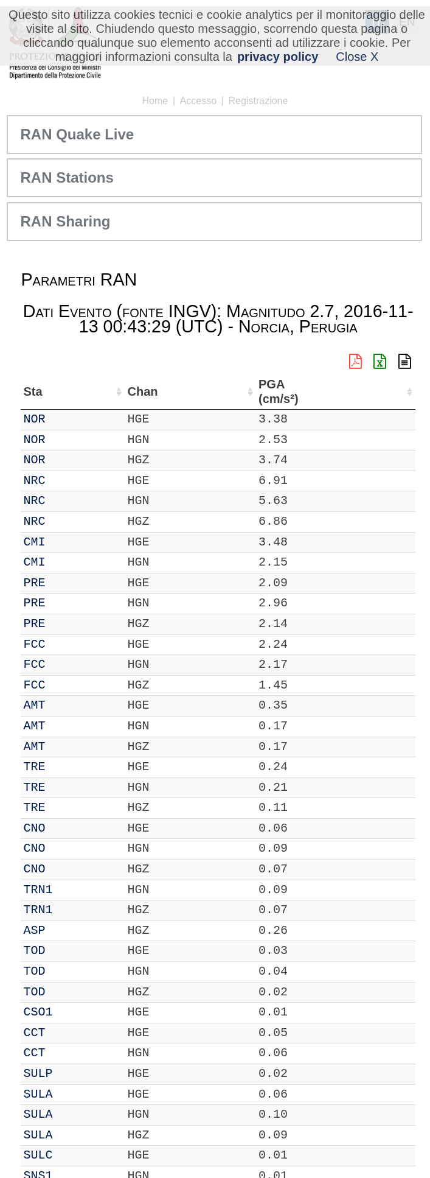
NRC (34, 480)
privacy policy (277, 56)
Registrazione (258, 101)
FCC (34, 644)
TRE (34, 767)
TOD (34, 950)
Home (155, 101)
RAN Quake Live (77, 134)
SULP (37, 1073)
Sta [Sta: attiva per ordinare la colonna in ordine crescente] (32, 391)
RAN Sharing (65, 221)
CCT (34, 1033)
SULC (37, 1155)
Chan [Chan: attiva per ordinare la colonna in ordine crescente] (142, 391)
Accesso (198, 101)
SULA (37, 1094)
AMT (34, 705)
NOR (34, 419)
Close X (357, 56)
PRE (34, 583)
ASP (34, 930)
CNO (34, 828)
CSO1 (37, 1012)
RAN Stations (66, 177)
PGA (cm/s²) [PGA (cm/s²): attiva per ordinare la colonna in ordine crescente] (277, 391)
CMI (34, 542)
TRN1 (37, 890)
